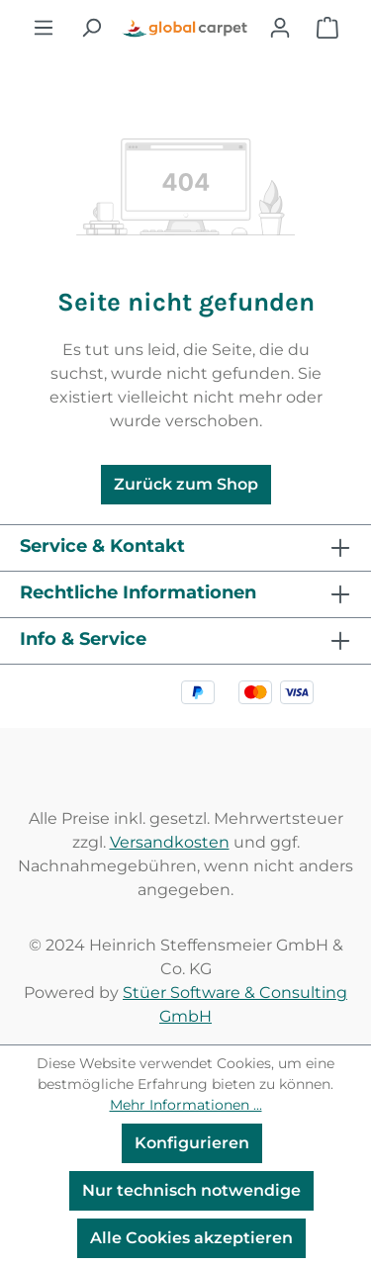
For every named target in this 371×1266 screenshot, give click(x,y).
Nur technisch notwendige (191, 1190)
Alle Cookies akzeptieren (191, 1237)
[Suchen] (91, 27)
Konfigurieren (192, 1142)
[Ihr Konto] (280, 27)
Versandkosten (170, 842)
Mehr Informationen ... (186, 1105)
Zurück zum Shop (186, 484)
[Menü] (43, 27)
